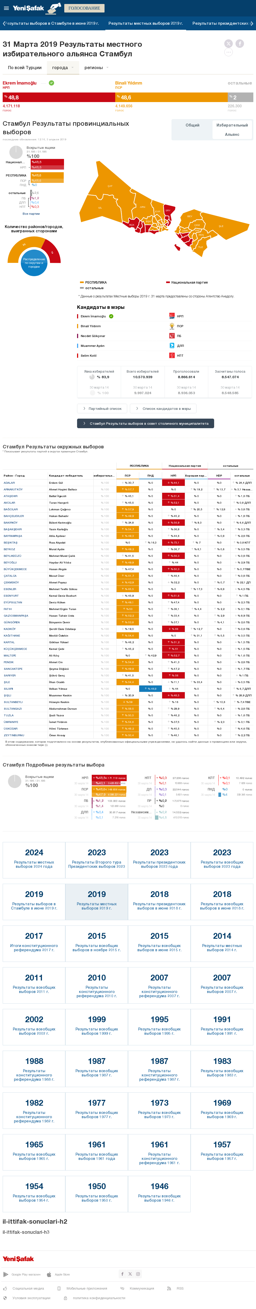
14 (52, 252)
